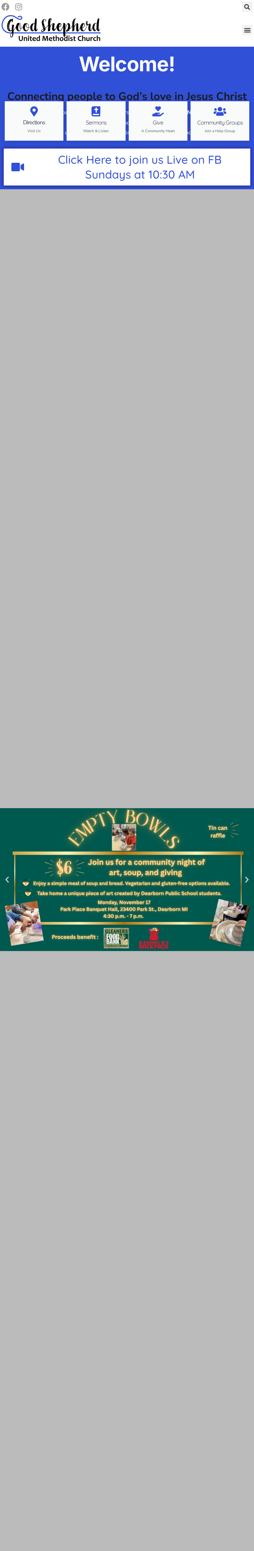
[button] (247, 7)
